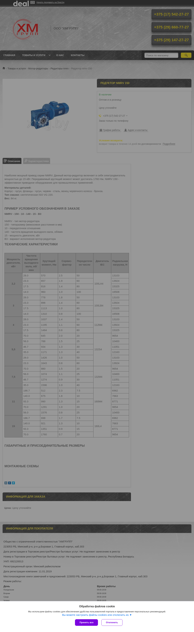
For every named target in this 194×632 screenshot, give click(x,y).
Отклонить (112, 622)
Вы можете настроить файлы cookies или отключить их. (95, 614)
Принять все (86, 622)
